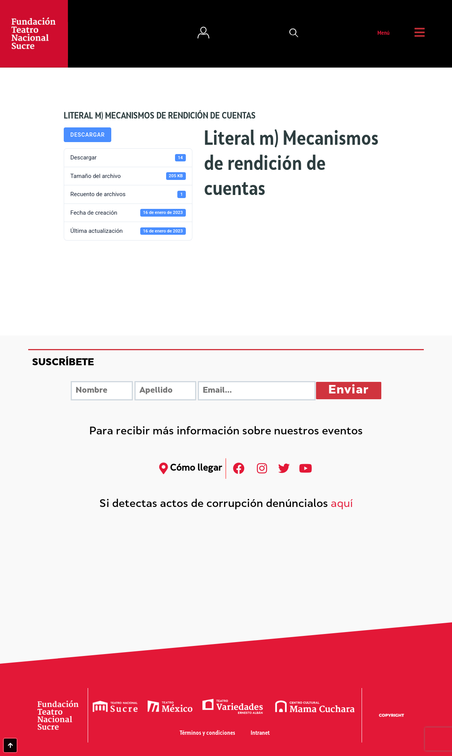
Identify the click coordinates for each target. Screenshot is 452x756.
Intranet (260, 733)
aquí (342, 504)
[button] (294, 33)
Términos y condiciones (207, 733)
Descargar (87, 135)
